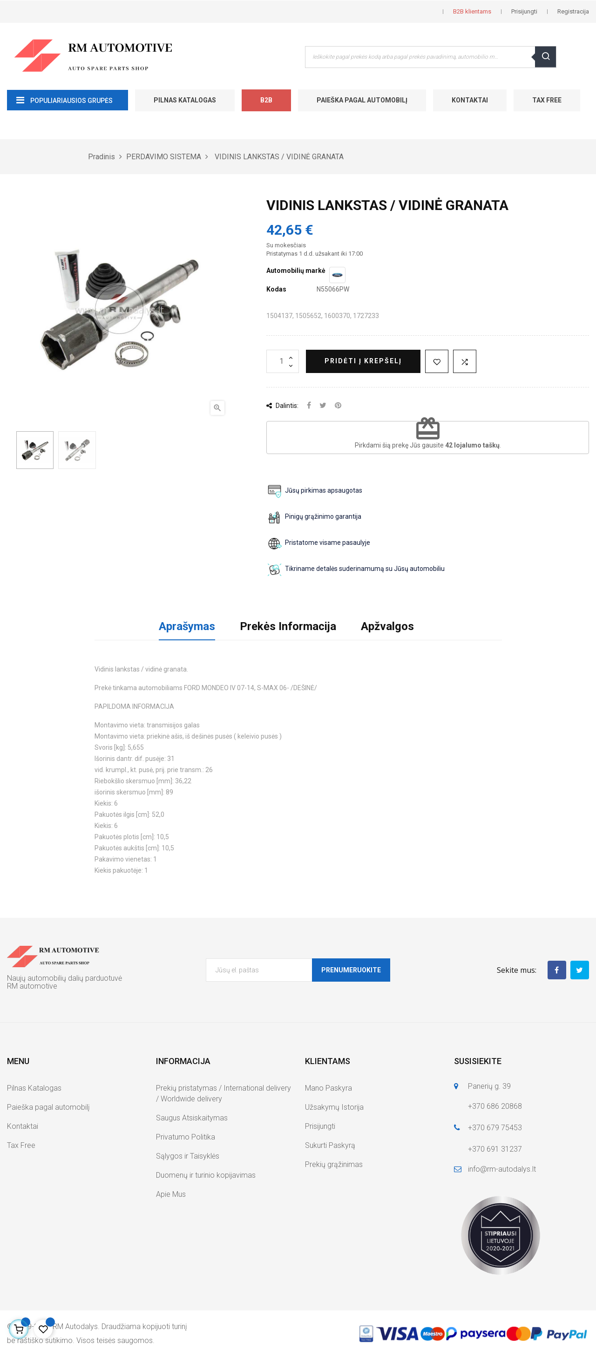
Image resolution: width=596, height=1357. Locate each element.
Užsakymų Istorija (334, 1107)
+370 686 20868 (495, 1106)
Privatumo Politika (185, 1137)
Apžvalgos (387, 626)
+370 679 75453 (495, 1127)
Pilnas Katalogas (185, 100)
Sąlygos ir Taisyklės (187, 1156)
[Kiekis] (282, 361)
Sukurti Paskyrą (330, 1145)
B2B (266, 100)
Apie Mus (171, 1194)
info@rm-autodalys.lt (502, 1169)
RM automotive (32, 986)
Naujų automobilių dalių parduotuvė (64, 978)
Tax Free (547, 100)
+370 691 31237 (495, 1149)
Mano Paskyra (328, 1088)
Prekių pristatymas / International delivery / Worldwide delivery (223, 1093)
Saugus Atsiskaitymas (192, 1117)
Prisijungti (320, 1126)
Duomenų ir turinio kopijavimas (206, 1175)
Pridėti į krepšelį (363, 361)
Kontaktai (470, 100)
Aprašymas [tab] (187, 626)
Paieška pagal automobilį (362, 100)
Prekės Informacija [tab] (288, 626)
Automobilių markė (295, 270)
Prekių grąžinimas (334, 1164)
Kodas (276, 289)
